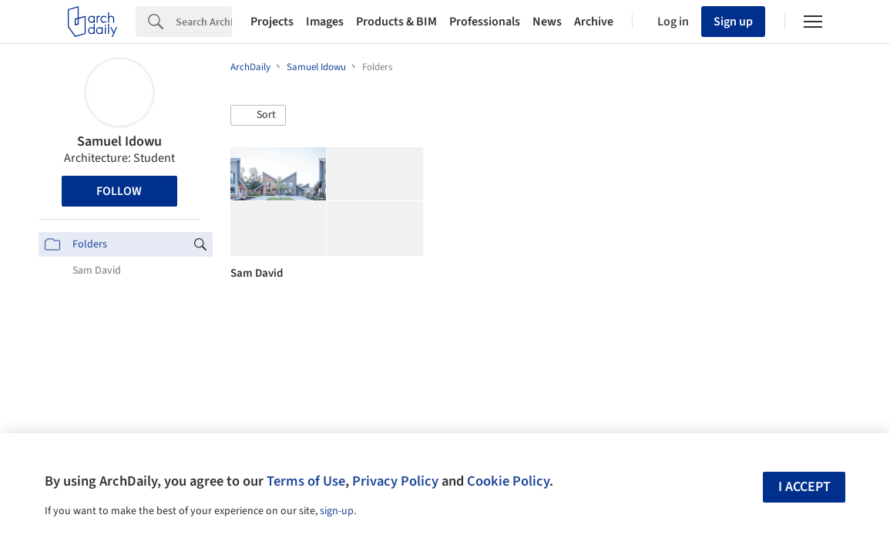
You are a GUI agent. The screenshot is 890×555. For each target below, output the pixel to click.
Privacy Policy (395, 481)
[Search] (204, 21)
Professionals (484, 21)
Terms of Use (306, 481)
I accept (804, 486)
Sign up (733, 21)
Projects (272, 21)
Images (325, 21)
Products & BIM (396, 21)
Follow (119, 191)
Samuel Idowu (119, 141)
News (547, 21)
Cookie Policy (508, 481)
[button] (258, 115)
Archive (593, 21)
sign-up (337, 511)
